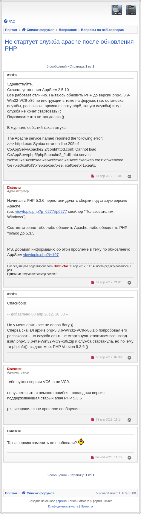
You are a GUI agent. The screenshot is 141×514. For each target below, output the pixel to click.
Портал (11, 30)
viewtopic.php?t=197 (41, 254)
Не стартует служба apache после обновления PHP (69, 45)
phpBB (60, 501)
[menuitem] (9, 21)
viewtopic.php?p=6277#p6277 (41, 211)
